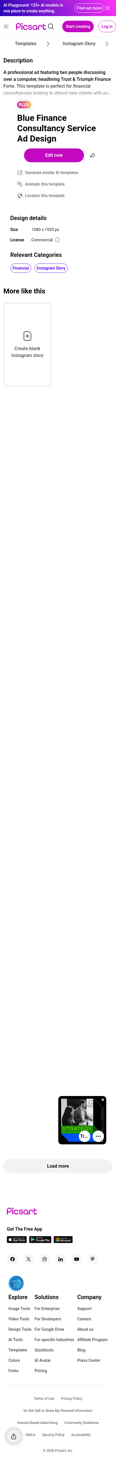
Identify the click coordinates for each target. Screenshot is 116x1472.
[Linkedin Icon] (60, 1259)
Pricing (41, 1370)
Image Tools (19, 1308)
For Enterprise (47, 1308)
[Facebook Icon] (12, 1259)
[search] (51, 26)
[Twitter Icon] (28, 1259)
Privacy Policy (71, 1399)
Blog (81, 1350)
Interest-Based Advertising (37, 1423)
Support (84, 1308)
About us (85, 1329)
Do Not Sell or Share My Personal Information (57, 1411)
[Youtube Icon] (76, 1259)
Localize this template (45, 195)
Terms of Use (44, 1399)
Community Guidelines (81, 1423)
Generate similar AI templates (52, 172)
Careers (84, 1319)
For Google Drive (49, 1329)
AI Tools (15, 1339)
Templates (17, 1350)
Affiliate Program (92, 1339)
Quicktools (44, 1350)
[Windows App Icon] (63, 1241)
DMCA (30, 1435)
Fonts (13, 1370)
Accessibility (80, 1435)
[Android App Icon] (40, 1241)
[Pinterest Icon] (92, 1259)
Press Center (88, 1360)
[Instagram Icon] (44, 1259)
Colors (14, 1360)
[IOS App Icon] (17, 1241)
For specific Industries (54, 1339)
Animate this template (45, 184)
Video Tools (18, 1319)
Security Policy (53, 1435)
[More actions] (98, 1136)
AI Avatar (43, 1360)
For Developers (48, 1319)
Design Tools (19, 1329)
